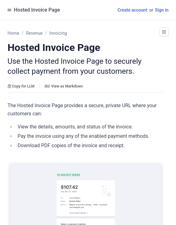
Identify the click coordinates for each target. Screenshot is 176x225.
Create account (132, 10)
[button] (164, 32)
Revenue (34, 33)
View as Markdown (64, 86)
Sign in (161, 10)
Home (13, 33)
